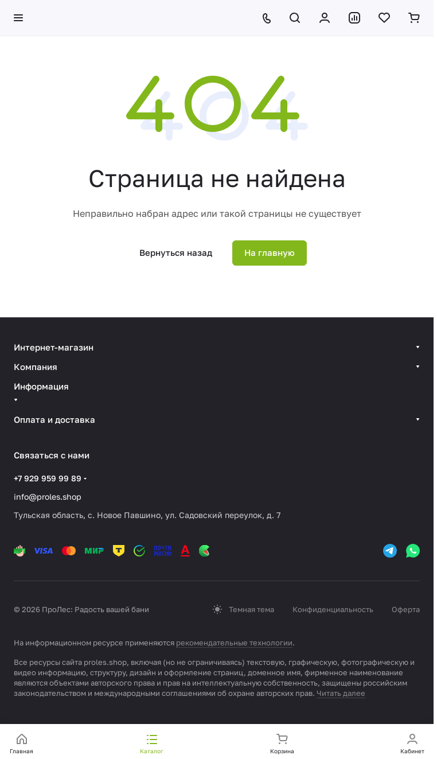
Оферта (406, 609)
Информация (41, 386)
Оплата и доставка (54, 419)
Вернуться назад (175, 252)
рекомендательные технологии (234, 642)
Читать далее (341, 693)
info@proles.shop (47, 496)
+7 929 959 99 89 (47, 478)
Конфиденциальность (332, 609)
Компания (35, 366)
